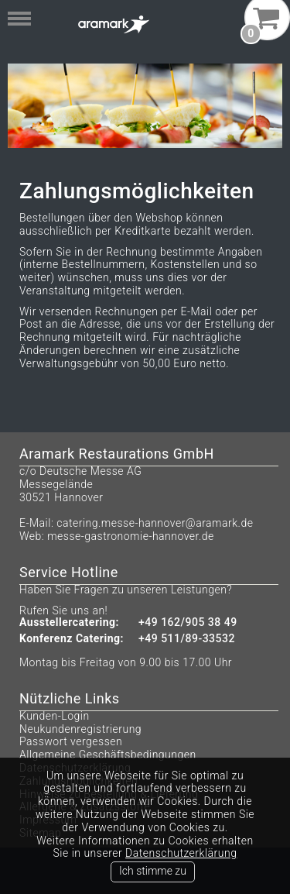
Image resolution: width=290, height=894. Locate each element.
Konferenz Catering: (71, 639)
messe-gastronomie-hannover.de (130, 536)
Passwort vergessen (70, 741)
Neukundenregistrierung (80, 729)
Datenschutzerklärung (181, 853)
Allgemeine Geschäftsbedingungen (107, 754)
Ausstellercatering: (69, 622)
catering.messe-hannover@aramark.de (154, 523)
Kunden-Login (54, 716)
